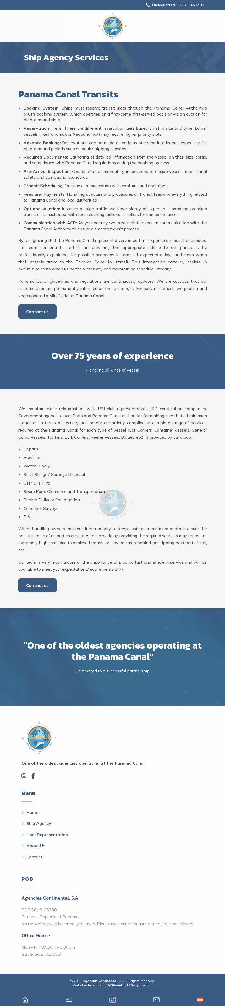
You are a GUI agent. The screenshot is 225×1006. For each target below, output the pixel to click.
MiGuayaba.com (139, 985)
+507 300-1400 (191, 5)
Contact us (37, 311)
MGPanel (115, 985)
